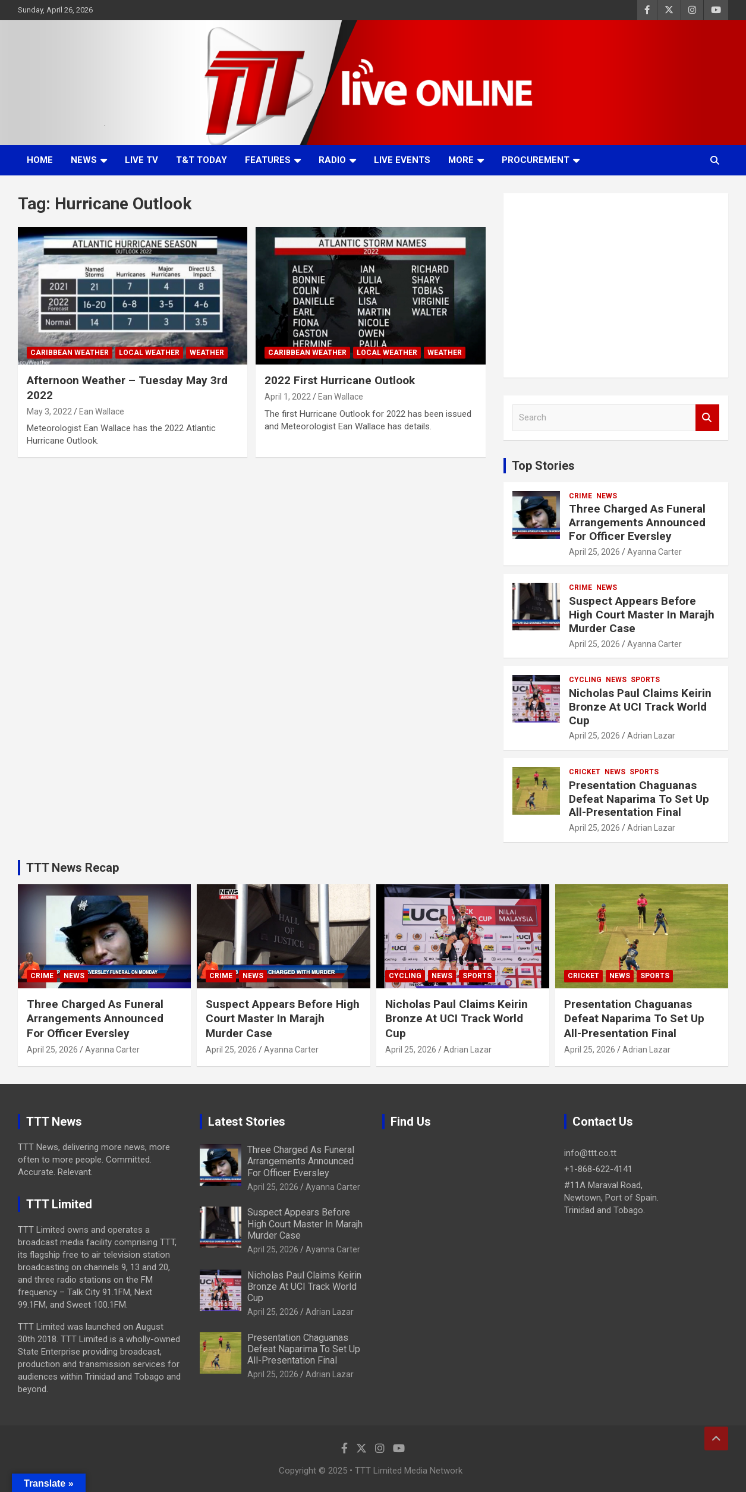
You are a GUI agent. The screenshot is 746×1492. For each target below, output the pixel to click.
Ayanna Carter (654, 552)
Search (707, 417)
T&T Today (201, 160)
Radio (332, 160)
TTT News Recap (72, 867)
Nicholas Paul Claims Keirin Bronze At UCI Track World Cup (640, 706)
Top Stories (543, 465)
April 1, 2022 (288, 396)
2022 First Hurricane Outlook (340, 380)
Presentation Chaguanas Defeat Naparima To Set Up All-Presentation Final (639, 798)
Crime (580, 496)
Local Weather (149, 352)
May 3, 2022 (49, 411)
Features (268, 160)
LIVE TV (141, 160)
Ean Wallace (101, 411)
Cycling (585, 680)
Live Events (402, 160)
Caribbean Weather (69, 352)
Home (40, 160)
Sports (645, 680)
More (461, 160)
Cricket (584, 772)
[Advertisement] (615, 285)
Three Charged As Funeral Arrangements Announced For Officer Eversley (637, 522)
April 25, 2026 (594, 552)
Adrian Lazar (651, 735)
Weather (207, 352)
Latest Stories (246, 1121)
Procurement (535, 160)
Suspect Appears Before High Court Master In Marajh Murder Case (641, 614)
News (84, 160)
